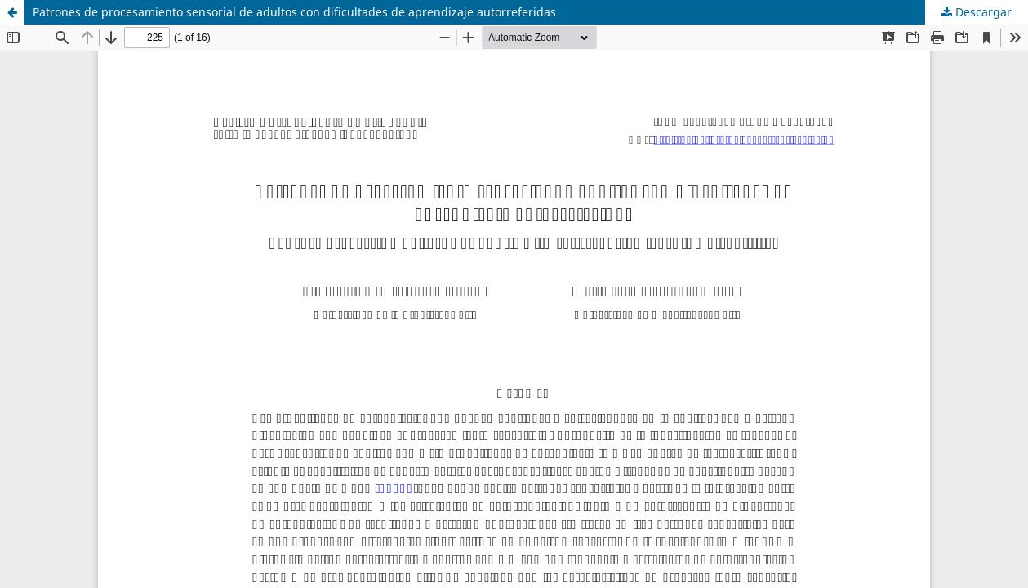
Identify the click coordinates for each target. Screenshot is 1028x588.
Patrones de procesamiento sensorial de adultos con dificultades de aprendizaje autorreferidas (294, 12)
